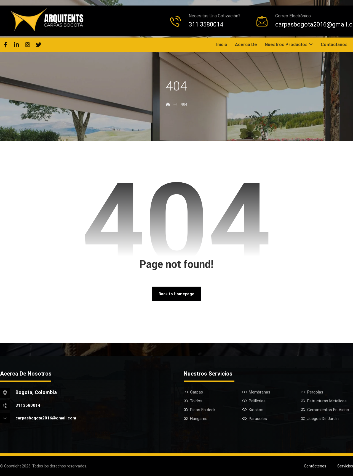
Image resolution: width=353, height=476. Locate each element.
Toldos (193, 400)
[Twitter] (38, 44)
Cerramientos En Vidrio (325, 409)
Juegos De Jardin (320, 418)
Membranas (256, 392)
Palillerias (254, 400)
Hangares (195, 418)
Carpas (193, 392)
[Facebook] (5, 44)
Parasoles (254, 418)
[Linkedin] (16, 44)
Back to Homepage (176, 293)
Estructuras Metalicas (324, 400)
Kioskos (252, 409)
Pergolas (312, 392)
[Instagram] (27, 44)
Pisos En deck (199, 409)
